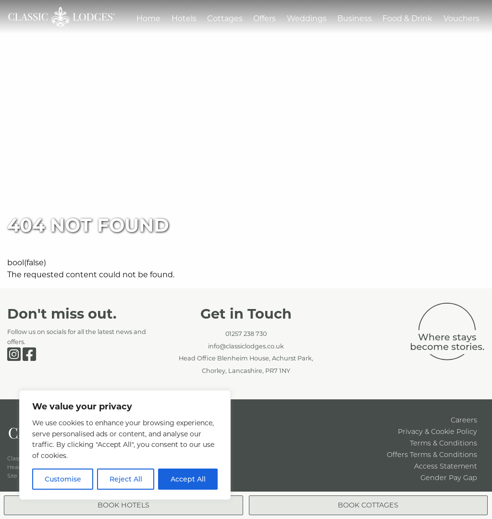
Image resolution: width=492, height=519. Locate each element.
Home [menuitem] (148, 18)
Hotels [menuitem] (184, 18)
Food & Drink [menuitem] (407, 18)
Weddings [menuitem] (307, 18)
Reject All (126, 478)
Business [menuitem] (354, 18)
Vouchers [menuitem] (461, 18)
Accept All (188, 478)
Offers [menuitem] (264, 18)
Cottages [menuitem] (225, 18)
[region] (125, 445)
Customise (63, 478)
